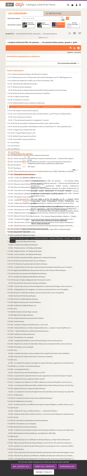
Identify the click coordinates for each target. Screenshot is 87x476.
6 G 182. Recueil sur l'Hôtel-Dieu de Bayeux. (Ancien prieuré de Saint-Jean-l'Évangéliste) (36, 293)
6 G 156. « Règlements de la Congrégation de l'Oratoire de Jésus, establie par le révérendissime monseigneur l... (41, 213)
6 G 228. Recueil (13, 408)
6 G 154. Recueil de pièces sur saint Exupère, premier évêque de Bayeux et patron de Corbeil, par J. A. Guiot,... (40, 206)
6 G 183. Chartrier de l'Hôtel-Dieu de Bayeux (22, 296)
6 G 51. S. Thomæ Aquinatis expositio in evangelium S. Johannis (28, 120)
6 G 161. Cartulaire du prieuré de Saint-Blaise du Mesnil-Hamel (28, 229)
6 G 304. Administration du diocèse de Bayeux (22, 427)
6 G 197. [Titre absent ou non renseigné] (20, 337)
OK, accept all (21, 466)
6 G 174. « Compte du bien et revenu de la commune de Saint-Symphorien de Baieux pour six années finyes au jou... (40, 267)
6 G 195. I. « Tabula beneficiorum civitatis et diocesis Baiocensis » (28, 331)
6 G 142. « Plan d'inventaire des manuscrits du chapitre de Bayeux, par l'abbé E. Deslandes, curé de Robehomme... (41, 171)
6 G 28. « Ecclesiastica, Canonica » (19, 100)
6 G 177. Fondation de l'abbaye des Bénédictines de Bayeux (27, 277)
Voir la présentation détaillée (67, 63)
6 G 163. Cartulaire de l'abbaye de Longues (21, 235)
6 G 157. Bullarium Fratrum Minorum (19, 216)
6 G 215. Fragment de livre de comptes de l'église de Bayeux (27, 388)
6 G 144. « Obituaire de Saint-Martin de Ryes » (22, 174)
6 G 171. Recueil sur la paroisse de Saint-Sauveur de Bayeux (27, 261)
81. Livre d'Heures (13, 142)
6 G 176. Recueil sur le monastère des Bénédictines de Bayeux (27, 273)
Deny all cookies (45, 466)
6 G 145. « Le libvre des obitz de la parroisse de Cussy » (25, 178)
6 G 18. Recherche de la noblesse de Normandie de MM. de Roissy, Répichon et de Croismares (37, 90)
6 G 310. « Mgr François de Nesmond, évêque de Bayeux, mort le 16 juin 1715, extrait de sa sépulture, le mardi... (40, 443)
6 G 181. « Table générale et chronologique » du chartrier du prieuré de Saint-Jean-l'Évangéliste (38, 289)
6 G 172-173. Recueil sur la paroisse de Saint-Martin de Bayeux (27, 264)
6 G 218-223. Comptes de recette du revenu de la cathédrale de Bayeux (30, 398)
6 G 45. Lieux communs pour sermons (20, 117)
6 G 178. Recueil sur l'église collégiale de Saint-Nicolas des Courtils (29, 280)
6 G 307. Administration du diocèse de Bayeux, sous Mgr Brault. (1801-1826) (32, 433)
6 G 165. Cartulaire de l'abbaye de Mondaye (22, 241)
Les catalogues (17, 13)
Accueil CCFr (10, 34)
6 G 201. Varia (12, 350)
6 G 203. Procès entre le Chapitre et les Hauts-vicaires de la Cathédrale (30, 356)
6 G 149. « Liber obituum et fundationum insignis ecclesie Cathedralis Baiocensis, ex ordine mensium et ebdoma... (40, 190)
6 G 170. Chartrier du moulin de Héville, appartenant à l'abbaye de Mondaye (32, 257)
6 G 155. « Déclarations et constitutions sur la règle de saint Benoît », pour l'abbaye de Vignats (37, 210)
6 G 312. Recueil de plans (16, 449)
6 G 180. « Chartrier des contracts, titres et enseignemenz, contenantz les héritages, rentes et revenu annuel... (40, 286)
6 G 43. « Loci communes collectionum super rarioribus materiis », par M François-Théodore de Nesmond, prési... (40, 114)
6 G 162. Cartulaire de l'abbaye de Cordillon (22, 232)
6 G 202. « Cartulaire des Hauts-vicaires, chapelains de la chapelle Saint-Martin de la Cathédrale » (39, 353)
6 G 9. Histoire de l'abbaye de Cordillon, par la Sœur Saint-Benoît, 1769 (30, 81)
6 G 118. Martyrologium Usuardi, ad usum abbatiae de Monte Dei (28, 155)
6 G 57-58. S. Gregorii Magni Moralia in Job (21, 133)
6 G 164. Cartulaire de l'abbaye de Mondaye (22, 238)
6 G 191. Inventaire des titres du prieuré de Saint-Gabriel (25, 318)
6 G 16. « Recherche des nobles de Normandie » (23, 84)
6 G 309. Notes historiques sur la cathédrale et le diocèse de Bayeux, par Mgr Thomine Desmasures (39, 440)
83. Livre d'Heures (13, 149)
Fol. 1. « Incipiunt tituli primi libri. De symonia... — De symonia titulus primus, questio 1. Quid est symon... (43, 107)
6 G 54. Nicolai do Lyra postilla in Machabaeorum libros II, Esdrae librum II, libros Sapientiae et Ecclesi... (40, 126)
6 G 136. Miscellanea (14, 165)
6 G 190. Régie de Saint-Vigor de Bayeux (20, 315)
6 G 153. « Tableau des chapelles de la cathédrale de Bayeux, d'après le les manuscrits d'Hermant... (41, 203)
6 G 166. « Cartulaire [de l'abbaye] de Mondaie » (23, 245)
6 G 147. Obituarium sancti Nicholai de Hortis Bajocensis (26, 184)
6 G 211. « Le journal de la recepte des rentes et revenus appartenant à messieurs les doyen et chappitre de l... (40, 376)
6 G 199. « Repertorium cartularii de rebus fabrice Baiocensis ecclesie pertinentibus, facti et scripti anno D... (40, 344)
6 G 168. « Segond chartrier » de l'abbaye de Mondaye (25, 251)
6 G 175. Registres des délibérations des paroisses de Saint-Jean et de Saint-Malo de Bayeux (37, 270)
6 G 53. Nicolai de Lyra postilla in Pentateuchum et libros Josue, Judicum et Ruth (33, 123)
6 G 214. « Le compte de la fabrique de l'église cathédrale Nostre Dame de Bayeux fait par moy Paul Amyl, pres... (41, 385)
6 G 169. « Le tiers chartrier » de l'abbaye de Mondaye (24, 254)
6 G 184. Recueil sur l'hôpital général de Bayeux (23, 299)
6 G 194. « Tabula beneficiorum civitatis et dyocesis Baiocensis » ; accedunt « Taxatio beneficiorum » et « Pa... (40, 328)
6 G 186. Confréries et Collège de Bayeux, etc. (22, 305)
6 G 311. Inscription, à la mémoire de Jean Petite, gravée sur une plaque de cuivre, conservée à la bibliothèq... (41, 446)
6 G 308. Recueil (13, 436)
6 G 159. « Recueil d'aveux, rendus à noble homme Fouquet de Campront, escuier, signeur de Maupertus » (41, 222)
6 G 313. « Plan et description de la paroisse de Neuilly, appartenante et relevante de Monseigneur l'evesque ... (41, 452)
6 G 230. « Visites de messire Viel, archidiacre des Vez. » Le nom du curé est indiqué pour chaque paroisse (41, 414)
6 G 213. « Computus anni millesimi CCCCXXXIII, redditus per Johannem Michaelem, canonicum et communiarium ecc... (40, 382)
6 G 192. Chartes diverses (16, 321)
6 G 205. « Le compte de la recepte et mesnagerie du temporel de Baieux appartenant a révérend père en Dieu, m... (41, 363)
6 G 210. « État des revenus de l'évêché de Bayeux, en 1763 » (26, 372)
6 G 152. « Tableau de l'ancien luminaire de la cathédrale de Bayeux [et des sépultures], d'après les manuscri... (41, 200)
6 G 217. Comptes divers (15, 395)
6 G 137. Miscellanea (14, 168)
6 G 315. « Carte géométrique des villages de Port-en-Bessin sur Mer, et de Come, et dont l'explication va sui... (41, 459)
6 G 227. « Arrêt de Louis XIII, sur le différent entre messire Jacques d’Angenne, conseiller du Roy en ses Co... (41, 404)
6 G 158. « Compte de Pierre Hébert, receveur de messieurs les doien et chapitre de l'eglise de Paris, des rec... (41, 219)
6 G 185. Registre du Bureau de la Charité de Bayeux (24, 302)
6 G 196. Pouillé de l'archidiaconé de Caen (21, 334)
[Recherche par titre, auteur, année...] (41, 18)
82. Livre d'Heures (13, 146)
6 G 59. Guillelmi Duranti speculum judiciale (22, 136)
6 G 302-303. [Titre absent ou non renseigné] (22, 424)
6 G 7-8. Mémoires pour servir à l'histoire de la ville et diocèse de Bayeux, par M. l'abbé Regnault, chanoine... (40, 77)
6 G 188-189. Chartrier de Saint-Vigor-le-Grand (22, 312)
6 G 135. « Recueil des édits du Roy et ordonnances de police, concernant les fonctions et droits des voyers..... (40, 162)
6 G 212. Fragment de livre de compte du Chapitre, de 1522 (26, 379)
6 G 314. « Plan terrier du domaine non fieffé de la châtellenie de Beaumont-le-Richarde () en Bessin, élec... (41, 456)
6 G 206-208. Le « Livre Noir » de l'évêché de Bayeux (24, 366)
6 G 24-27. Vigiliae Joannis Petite (18, 96)
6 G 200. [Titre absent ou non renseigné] (20, 347)
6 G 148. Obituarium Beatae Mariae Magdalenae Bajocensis (27, 187)
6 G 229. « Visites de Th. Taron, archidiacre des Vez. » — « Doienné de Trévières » (33, 411)
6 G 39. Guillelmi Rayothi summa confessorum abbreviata (26, 103)
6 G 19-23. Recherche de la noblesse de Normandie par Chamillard (29, 93)
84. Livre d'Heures (13, 152)
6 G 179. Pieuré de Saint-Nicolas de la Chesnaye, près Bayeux (27, 283)
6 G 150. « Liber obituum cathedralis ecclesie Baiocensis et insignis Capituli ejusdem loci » (36, 194)
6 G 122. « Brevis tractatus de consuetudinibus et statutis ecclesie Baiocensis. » (40, 158)
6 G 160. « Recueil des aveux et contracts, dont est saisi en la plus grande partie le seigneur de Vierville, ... (41, 226)
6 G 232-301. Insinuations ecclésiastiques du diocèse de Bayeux (28, 420)
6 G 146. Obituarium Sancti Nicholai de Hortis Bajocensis (26, 181)
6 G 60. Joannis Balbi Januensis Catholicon (21, 139)
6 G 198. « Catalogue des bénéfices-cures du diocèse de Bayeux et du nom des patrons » (35, 341)
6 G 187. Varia (12, 309)
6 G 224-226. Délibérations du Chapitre (20, 401)
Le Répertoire (53, 13)
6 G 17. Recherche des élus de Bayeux (20, 87)
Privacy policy (44, 472)
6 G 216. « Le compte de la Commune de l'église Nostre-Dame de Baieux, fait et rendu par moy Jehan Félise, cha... (41, 392)
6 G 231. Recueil (13, 417)
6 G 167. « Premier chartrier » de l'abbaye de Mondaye (25, 248)
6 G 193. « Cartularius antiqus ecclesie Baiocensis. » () (28, 325)
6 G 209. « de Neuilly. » (19, 369)
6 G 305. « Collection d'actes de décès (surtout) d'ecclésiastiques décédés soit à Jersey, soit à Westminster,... (41, 430)
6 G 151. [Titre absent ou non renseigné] (20, 197)
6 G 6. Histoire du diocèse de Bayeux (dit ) (28, 74)
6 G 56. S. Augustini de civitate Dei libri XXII (21, 130)
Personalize (67, 466)
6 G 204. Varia (12, 360)
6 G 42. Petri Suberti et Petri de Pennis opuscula (23, 111)
